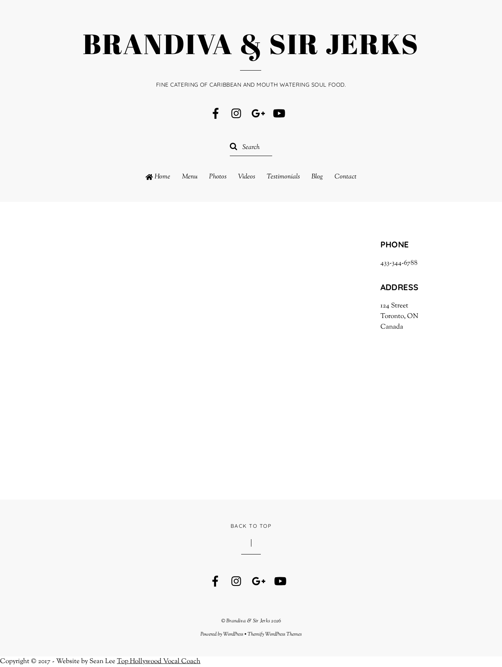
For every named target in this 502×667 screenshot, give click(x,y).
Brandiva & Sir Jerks (248, 621)
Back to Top (251, 526)
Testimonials (283, 177)
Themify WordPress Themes (274, 634)
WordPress (233, 634)
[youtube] (279, 114)
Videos (246, 177)
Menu (190, 177)
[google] (258, 114)
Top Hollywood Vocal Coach (158, 661)
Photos (218, 177)
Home (158, 177)
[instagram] (236, 114)
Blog (317, 177)
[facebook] (215, 114)
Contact (345, 177)
